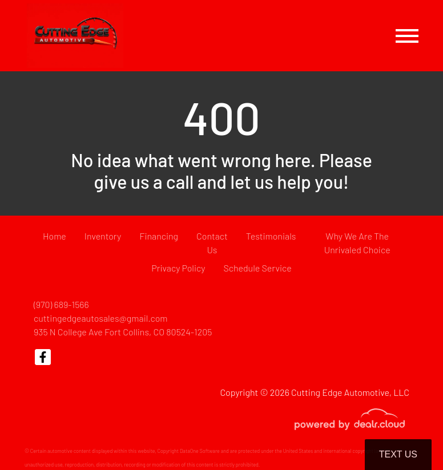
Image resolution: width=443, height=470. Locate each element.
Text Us (398, 454)
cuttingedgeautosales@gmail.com (101, 318)
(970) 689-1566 (61, 304)
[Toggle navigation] (407, 35)
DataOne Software (200, 451)
